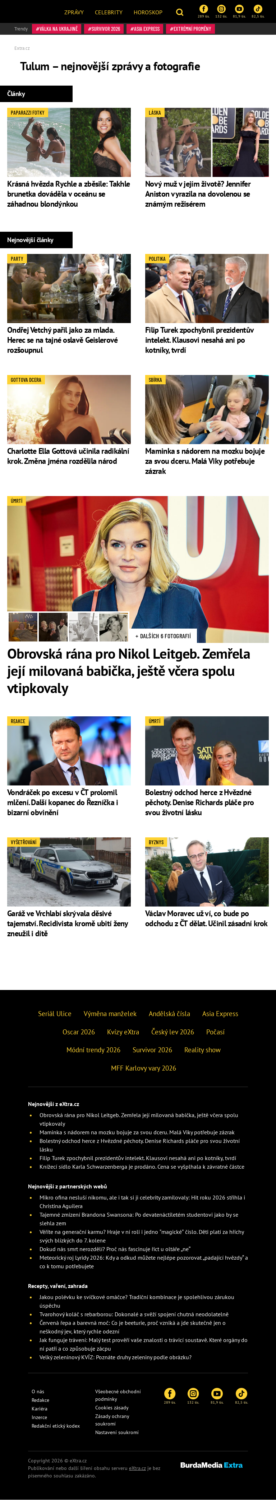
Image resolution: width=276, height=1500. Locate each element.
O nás (38, 1391)
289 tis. (204, 11)
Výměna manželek (110, 1013)
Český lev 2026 (172, 1032)
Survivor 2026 (106, 28)
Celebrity (109, 12)
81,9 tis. (239, 11)
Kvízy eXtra (123, 1032)
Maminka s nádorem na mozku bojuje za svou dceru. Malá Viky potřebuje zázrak (204, 461)
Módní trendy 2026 (93, 1049)
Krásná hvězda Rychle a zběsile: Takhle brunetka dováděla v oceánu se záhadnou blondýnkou (68, 194)
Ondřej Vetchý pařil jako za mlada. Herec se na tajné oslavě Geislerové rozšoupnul (62, 340)
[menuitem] (74, 11)
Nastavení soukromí (117, 1432)
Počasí (215, 1032)
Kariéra (39, 1408)
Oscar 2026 (79, 1032)
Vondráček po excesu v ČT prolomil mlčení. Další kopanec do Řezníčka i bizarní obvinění (62, 802)
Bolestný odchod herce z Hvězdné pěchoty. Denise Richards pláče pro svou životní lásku (199, 802)
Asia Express (147, 28)
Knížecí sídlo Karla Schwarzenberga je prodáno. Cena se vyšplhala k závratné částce (142, 1166)
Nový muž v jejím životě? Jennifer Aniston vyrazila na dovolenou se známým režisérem (197, 194)
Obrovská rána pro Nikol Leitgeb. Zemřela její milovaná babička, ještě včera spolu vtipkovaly (128, 670)
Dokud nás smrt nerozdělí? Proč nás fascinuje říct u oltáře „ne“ (115, 1249)
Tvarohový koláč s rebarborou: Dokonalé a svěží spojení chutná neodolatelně (134, 1314)
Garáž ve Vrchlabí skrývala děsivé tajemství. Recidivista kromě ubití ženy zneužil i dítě (67, 923)
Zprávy (74, 12)
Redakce (40, 1400)
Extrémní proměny (192, 28)
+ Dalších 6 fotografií (163, 636)
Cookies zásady (112, 1407)
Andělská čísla (169, 1013)
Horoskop (148, 12)
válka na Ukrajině (59, 28)
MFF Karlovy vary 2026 (143, 1068)
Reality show (202, 1049)
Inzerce (39, 1417)
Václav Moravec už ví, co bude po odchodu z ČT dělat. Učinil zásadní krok (206, 918)
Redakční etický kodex (56, 1426)
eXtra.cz (137, 1468)
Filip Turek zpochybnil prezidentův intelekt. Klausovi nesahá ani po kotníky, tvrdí (199, 340)
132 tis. (221, 11)
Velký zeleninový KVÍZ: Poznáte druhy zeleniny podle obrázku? (116, 1357)
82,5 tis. (258, 11)
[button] (180, 11)
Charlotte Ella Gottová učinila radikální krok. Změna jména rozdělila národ (68, 456)
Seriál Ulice (55, 1013)
